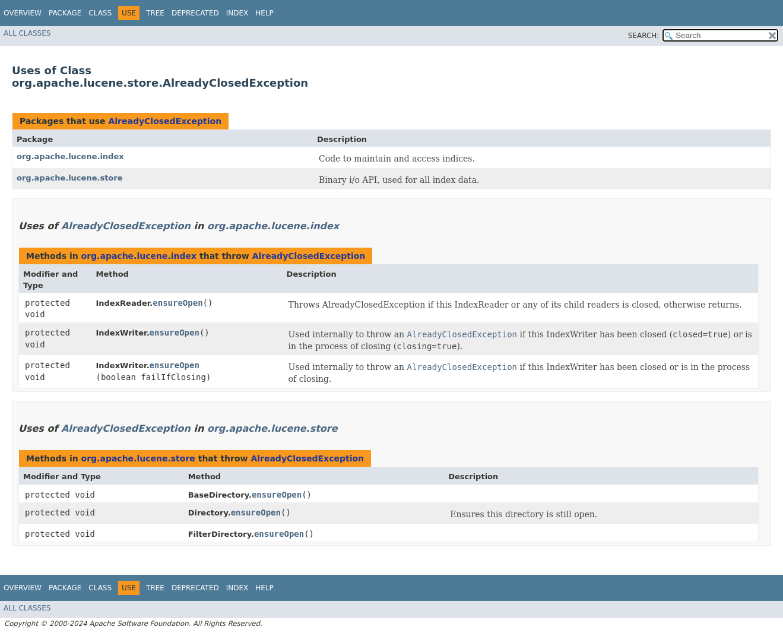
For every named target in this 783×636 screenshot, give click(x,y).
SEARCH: (644, 35)
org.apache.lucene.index (70, 156)
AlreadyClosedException (164, 121)
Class (100, 13)
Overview (23, 13)
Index (237, 13)
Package (65, 13)
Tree (155, 13)
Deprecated (195, 13)
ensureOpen (177, 303)
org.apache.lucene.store (70, 177)
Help (264, 13)
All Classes (27, 33)
